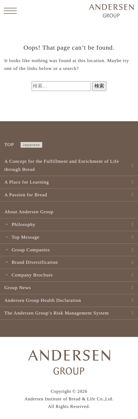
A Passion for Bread (25, 194)
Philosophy (23, 224)
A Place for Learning (26, 182)
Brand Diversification (35, 262)
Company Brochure (32, 275)
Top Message (26, 237)
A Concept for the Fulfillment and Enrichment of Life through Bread (61, 165)
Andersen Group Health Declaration (42, 300)
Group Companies (31, 249)
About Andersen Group (29, 211)
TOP (9, 144)
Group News (17, 287)
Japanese (31, 145)
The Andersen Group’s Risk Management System (56, 313)
